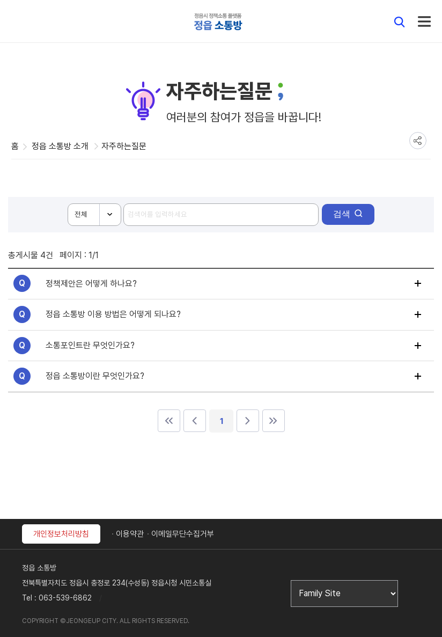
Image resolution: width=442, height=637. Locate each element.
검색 (341, 213)
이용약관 (130, 534)
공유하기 (417, 140)
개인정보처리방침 (61, 534)
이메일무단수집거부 (182, 534)
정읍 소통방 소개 (60, 146)
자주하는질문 (123, 146)
